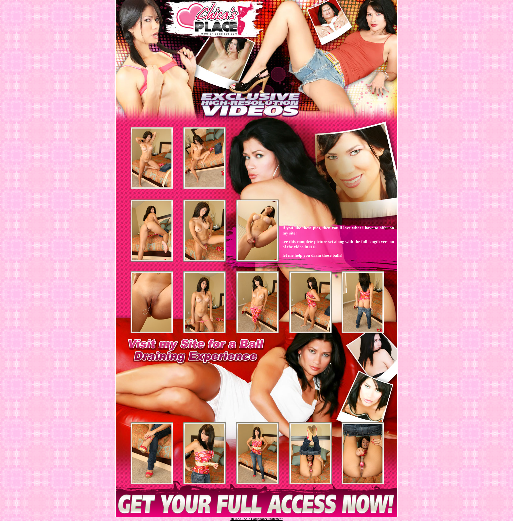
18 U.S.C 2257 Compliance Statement (256, 519)
